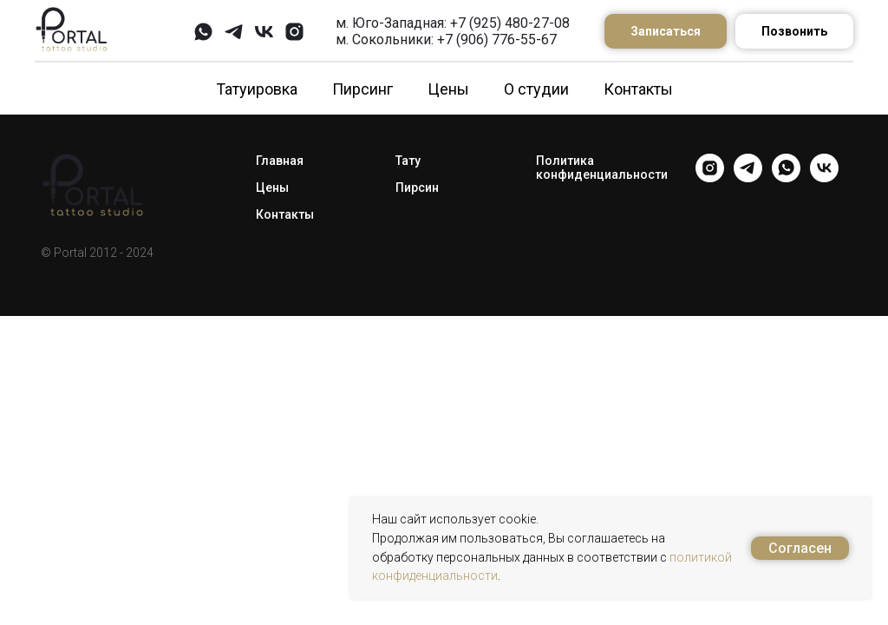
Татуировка (256, 89)
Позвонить (794, 31)
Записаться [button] (665, 31)
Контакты (638, 89)
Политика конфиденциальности (602, 167)
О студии (536, 89)
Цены (448, 89)
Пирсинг (362, 89)
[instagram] (294, 32)
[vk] (264, 32)
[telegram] (234, 32)
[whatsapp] (203, 32)
